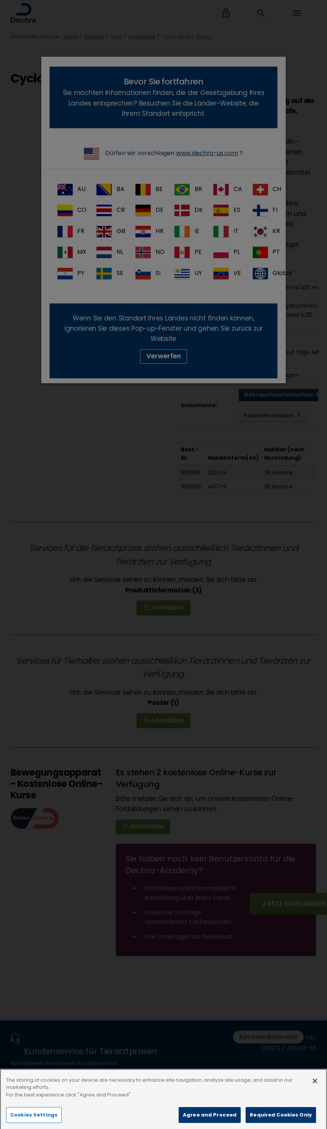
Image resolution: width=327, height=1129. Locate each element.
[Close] (315, 1095)
